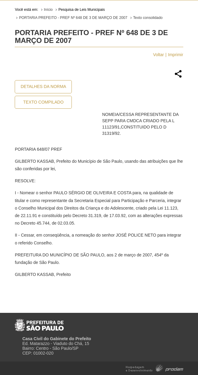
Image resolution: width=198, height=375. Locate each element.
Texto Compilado (43, 102)
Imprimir (175, 54)
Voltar (158, 54)
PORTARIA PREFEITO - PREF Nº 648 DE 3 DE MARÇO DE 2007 (73, 18)
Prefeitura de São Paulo (39, 323)
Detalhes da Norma (43, 86)
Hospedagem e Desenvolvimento (154, 367)
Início (48, 10)
